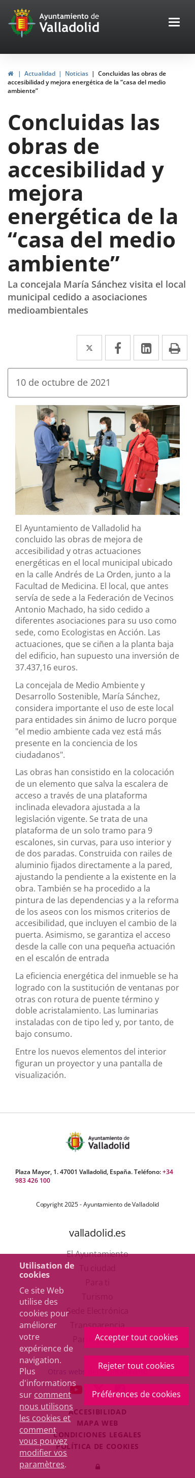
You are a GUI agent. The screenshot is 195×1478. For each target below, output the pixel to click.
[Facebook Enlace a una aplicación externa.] (118, 347)
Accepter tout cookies (136, 1337)
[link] (23, 23)
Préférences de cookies (136, 1394)
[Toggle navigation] (174, 23)
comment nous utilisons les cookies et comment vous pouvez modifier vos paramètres (46, 1429)
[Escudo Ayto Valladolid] (76, 1141)
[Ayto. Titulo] (108, 1141)
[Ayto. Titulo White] (70, 23)
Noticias (76, 73)
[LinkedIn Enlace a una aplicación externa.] (146, 347)
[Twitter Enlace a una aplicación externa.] (89, 347)
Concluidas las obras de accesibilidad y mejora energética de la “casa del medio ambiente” (87, 82)
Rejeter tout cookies (136, 1365)
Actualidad (39, 73)
